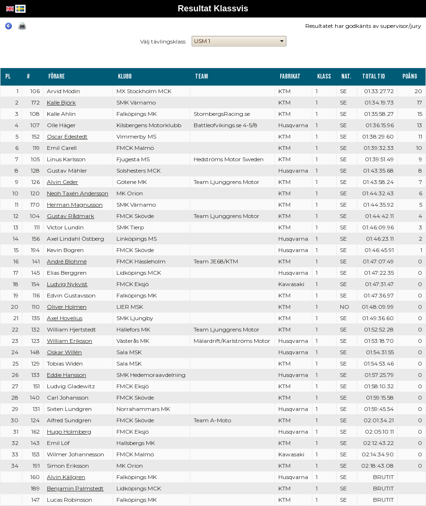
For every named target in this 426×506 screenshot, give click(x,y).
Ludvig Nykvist (67, 284)
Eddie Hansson (66, 374)
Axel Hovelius (64, 318)
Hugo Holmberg (69, 431)
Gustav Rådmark (70, 215)
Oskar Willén (64, 352)
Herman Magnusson (75, 204)
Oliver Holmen (67, 306)
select (282, 41)
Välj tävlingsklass (163, 41)
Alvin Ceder (62, 181)
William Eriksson (69, 340)
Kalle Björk (61, 102)
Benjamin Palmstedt (75, 488)
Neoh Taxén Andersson (77, 193)
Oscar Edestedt (67, 136)
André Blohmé (67, 261)
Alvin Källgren (66, 476)
